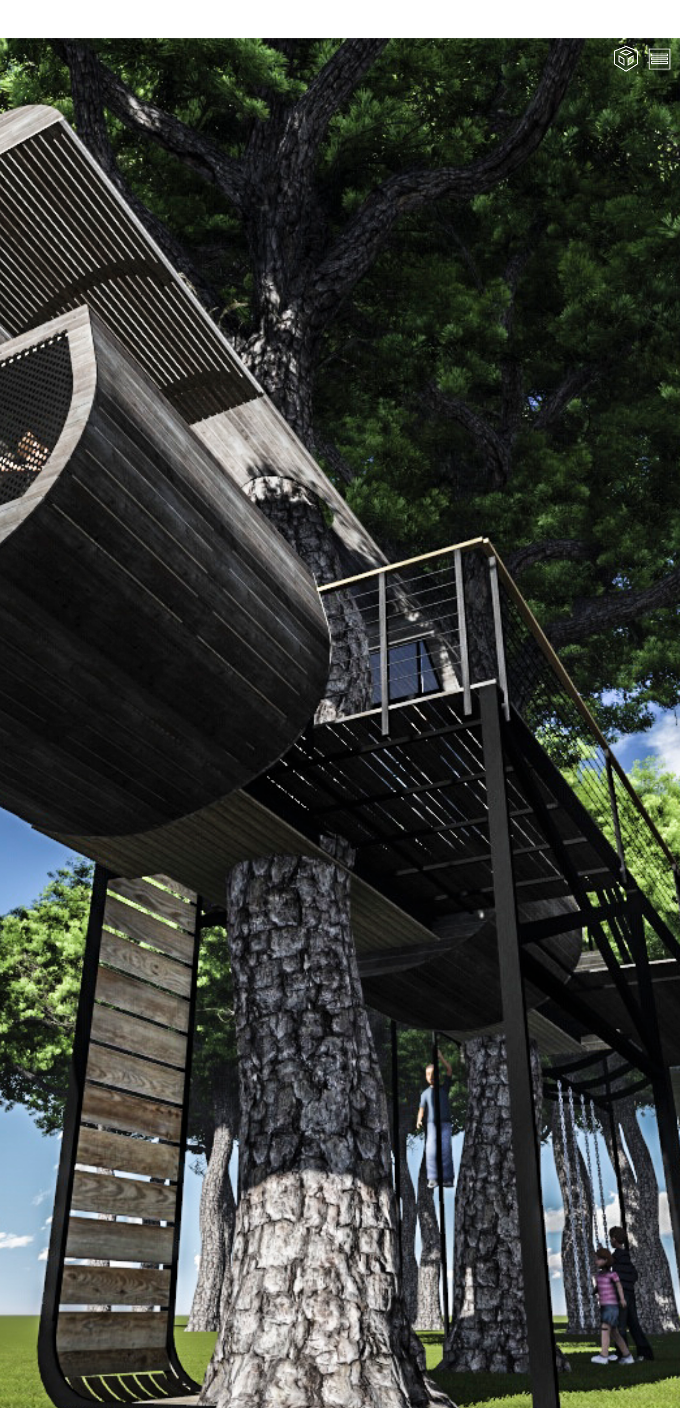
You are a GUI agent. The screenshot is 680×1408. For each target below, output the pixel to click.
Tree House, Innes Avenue (198, 1388)
